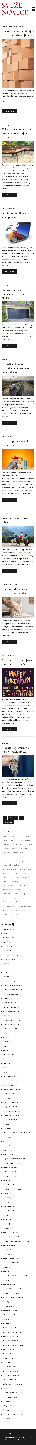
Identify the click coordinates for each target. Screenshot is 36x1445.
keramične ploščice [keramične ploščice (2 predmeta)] (18, 844)
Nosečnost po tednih (12, 1189)
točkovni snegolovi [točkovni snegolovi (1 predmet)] (25, 906)
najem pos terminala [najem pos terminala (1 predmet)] (9, 869)
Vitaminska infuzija (11, 1375)
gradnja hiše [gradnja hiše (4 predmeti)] (27, 836)
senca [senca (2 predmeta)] (16, 894)
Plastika (7, 1215)
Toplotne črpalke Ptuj (13, 1345)
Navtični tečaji (9, 1176)
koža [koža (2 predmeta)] (19, 857)
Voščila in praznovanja (10, 655)
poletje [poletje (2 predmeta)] (5, 877)
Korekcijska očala (11, 1115)
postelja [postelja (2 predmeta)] (5, 881)
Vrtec (5, 1388)
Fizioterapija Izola (11, 1011)
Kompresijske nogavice (10, 584)
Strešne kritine (9, 1315)
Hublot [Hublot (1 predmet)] (5, 840)
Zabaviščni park (10, 1397)
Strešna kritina (10, 1310)
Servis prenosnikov (9, 208)
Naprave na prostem (12, 1172)
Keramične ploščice (11, 1089)
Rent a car (7, 1254)
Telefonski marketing (12, 1332)
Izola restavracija (11, 1076)
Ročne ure (7, 1267)
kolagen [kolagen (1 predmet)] (30, 844)
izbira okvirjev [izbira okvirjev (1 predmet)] (25, 840)
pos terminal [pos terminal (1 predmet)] (16, 881)
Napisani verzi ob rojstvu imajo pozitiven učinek (17, 662)
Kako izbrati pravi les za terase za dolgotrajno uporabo (16, 133)
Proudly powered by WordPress (16, 1437)
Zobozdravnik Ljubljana (13, 1414)
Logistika (5, 359)
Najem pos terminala (12, 1163)
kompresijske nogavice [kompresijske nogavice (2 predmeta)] (10, 848)
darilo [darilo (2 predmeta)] (5, 836)
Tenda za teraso (10, 1336)
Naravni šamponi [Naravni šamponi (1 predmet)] (25, 869)
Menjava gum (8, 1154)
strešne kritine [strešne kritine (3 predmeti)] (20, 902)
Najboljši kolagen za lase (14, 1159)
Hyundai (6, 1050)
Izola (5, 1072)
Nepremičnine (6, 743)
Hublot (6, 1046)
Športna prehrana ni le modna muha (15, 443)
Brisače (6, 968)
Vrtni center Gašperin (12, 1393)
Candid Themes (24, 1440)
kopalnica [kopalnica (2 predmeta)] (6, 853)
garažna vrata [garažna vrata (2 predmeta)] (14, 836)
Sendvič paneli (9, 1284)
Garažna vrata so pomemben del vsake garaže (14, 293)
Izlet (5, 1068)
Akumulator (8, 938)
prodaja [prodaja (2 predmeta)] (23, 885)
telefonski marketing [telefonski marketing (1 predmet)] (9, 906)
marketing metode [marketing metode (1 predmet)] (9, 861)
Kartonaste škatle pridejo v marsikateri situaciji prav (18, 33)
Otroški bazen (9, 1206)
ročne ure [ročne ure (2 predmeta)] (20, 889)
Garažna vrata (7, 285)
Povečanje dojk (9, 1228)
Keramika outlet (10, 1094)
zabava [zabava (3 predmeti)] (5, 914)
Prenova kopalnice (11, 1232)
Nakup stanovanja (11, 1167)
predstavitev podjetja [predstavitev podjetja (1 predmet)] (10, 885)
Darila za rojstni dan (12, 990)
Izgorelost (7, 1063)
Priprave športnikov (12, 1237)
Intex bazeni (8, 1059)
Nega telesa (8, 1180)
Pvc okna (7, 1250)
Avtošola (7, 942)
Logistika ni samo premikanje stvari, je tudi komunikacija (17, 368)
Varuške (6, 1362)
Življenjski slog (7, 436)
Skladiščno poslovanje (13, 1297)
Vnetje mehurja (9, 1380)
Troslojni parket (10, 1354)
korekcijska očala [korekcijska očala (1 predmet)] (18, 853)
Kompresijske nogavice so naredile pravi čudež (17, 591)
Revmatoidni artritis (12, 1263)
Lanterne (7, 1128)
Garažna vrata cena (12, 1020)
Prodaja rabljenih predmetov (16, 1241)
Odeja (5, 1193)
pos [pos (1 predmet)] (12, 877)
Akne (5, 933)
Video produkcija (10, 1371)
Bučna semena (9, 972)
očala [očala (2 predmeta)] (15, 873)
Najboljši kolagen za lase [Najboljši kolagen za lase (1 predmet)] (11, 865)
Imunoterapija (9, 1055)
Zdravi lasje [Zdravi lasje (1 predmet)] (15, 914)
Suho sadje (7, 1319)
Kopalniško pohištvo (12, 1111)
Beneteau (7, 951)
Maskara (7, 1146)
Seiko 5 (6, 1271)
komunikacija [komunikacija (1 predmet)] (25, 848)
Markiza (6, 1141)
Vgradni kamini (9, 1367)
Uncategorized (9, 1358)
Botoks (6, 964)
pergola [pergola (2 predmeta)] (22, 873)
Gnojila (6, 1033)
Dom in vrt (6, 125)
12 (21, 818)
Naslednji (8, 822)
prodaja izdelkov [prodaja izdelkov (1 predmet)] (8, 889)
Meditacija (7, 1150)
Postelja (7, 1224)
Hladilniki (7, 1042)
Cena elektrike (9, 981)
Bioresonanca (9, 959)
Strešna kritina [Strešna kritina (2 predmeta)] (7, 902)
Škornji (6, 1302)
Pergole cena (9, 1211)
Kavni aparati (9, 1085)
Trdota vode (8, 1349)
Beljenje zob (8, 946)
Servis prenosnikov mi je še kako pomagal (18, 215)
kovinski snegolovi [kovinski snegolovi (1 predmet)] (8, 857)
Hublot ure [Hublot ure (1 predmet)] (14, 840)
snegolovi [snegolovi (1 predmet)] (6, 898)
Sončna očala (9, 1306)
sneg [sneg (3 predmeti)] (23, 894)
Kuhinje (6, 1124)
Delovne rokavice (10, 994)
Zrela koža (8, 1419)
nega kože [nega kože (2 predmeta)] (6, 873)
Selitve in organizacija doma (12, 27)
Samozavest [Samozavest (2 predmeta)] (7, 894)
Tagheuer (7, 1323)
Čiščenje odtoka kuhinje (13, 985)
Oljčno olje (8, 1198)
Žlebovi (6, 1410)
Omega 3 (6, 1202)
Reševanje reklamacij (12, 1258)
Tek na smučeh (9, 1328)
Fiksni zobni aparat (11, 1007)
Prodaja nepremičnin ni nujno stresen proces (16, 749)
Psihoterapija (9, 1245)
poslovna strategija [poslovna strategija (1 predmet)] (23, 877)
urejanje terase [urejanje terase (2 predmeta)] (7, 910)
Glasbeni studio (10, 1029)
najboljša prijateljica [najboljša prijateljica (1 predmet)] (24, 861)
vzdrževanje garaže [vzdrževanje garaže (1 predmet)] (22, 910)
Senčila (6, 1280)
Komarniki (7, 1098)
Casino (6, 977)
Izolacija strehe (10, 1081)
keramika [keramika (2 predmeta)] (6, 844)
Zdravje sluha (9, 1401)
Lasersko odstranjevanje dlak (16, 1133)
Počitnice (7, 1219)
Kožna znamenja (10, 1120)
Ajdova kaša (8, 929)
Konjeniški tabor (8, 513)
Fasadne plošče (10, 1003)
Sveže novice (14, 9)
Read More (9, 111)
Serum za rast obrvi (12, 1289)
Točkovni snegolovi (11, 1341)
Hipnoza (6, 1037)
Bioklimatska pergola (12, 955)
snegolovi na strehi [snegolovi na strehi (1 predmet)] (19, 898)
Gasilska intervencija (12, 1024)
